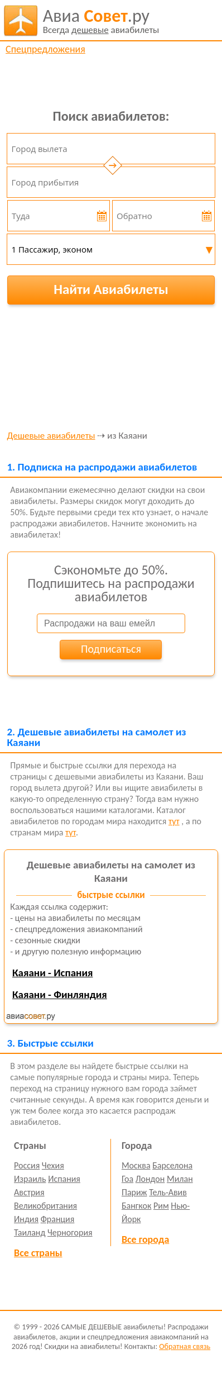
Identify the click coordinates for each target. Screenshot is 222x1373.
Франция (58, 1219)
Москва (136, 1165)
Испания (64, 1179)
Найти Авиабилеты (111, 289)
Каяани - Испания (52, 972)
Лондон (150, 1179)
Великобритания (45, 1205)
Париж (134, 1192)
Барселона (172, 1165)
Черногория (70, 1232)
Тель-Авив (168, 1192)
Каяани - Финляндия (59, 994)
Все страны (38, 1253)
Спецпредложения (45, 49)
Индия (26, 1219)
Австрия (29, 1192)
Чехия (53, 1165)
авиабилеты (101, 21)
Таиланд (29, 1232)
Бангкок (136, 1205)
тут (174, 821)
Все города (145, 1239)
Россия (27, 1165)
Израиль (30, 1179)
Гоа (127, 1179)
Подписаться (111, 648)
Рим (161, 1205)
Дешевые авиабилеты (51, 436)
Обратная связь (184, 1346)
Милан (180, 1179)
